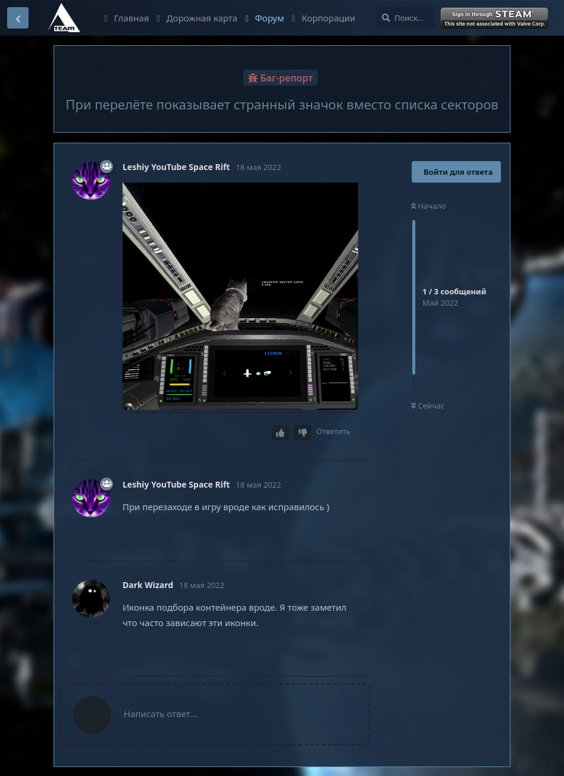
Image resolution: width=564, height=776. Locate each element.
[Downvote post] (303, 433)
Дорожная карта (196, 18)
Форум (264, 18)
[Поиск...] (405, 18)
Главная (126, 18)
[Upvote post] (281, 433)
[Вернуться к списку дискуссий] (18, 18)
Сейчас (427, 405)
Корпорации (324, 18)
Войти (495, 18)
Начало (428, 205)
